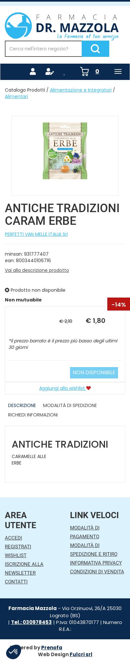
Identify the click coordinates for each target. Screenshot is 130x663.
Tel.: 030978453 (31, 622)
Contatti (16, 582)
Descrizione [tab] (22, 405)
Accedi (13, 538)
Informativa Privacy (96, 563)
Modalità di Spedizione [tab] (70, 405)
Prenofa (51, 647)
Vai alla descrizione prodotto (37, 270)
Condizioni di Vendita (97, 572)
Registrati (18, 547)
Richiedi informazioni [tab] (33, 415)
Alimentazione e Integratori (81, 90)
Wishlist (16, 555)
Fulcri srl (81, 654)
